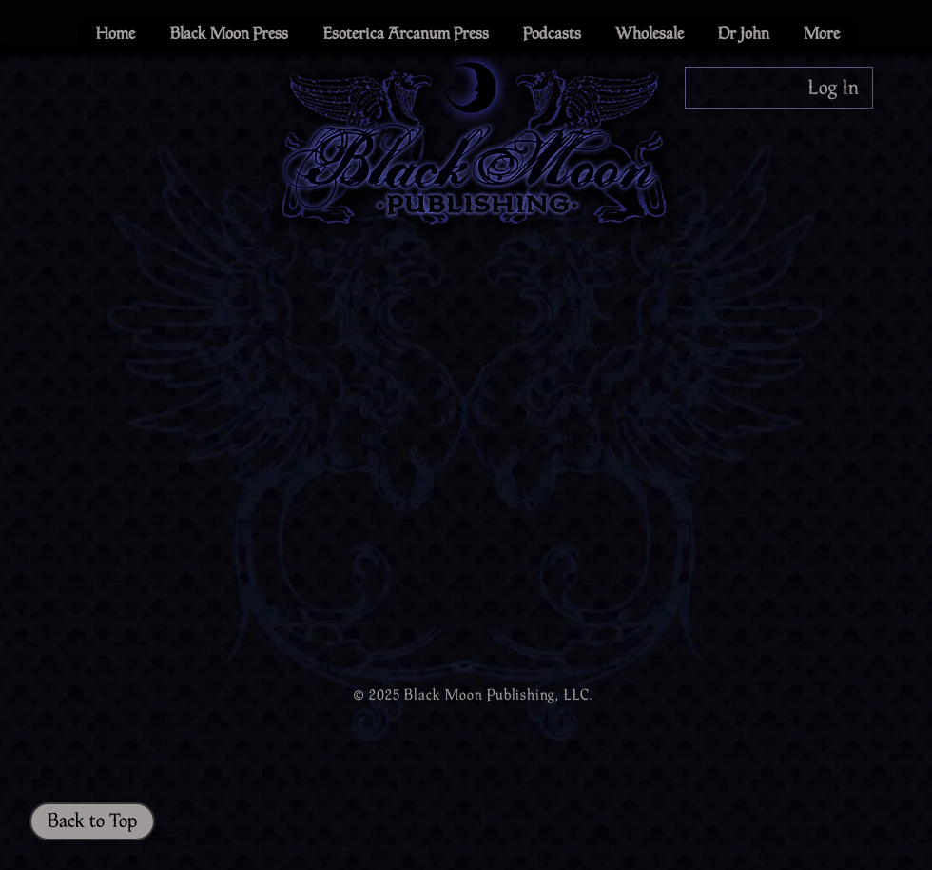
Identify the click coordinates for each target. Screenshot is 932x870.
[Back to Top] (92, 821)
